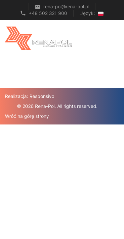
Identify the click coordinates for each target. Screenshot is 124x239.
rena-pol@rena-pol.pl (66, 6)
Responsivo (41, 96)
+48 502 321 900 (48, 13)
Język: (91, 13)
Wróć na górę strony (27, 116)
